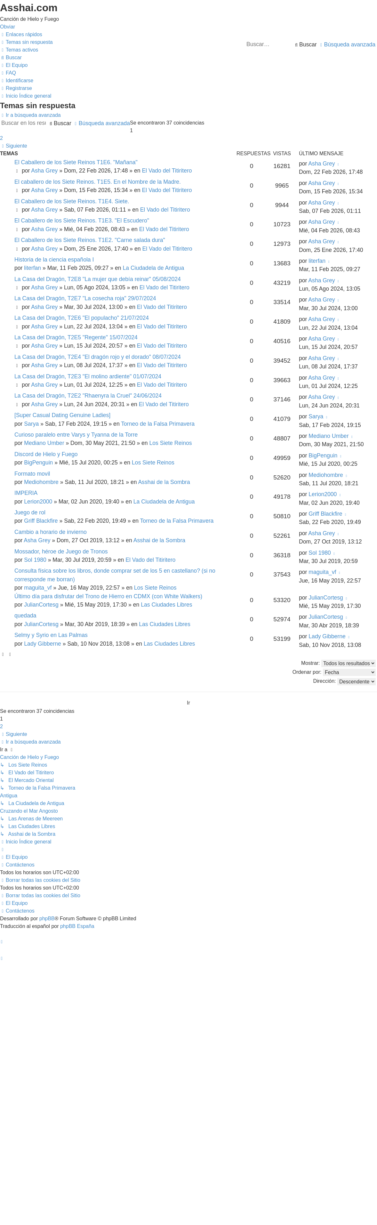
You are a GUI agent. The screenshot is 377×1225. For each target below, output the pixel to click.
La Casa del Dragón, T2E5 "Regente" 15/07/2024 (76, 337)
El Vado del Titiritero (167, 170)
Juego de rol (29, 512)
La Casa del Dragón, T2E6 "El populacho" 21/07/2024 (81, 318)
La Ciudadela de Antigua (153, 268)
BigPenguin (38, 462)
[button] (13, 146)
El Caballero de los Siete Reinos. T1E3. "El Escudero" (81, 220)
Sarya (31, 424)
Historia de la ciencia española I (54, 259)
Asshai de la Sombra (164, 482)
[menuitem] (26, 42)
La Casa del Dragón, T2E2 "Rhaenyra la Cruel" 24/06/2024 (88, 395)
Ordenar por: (334, 672)
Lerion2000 (38, 501)
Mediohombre (41, 482)
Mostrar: (338, 663)
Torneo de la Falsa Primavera (158, 424)
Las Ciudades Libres (166, 604)
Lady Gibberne (42, 644)
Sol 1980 (35, 560)
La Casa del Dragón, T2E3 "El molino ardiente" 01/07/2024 (87, 376)
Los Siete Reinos (170, 443)
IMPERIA (25, 493)
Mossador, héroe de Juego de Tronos (61, 551)
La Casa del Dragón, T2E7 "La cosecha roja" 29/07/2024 (85, 298)
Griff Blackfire (41, 521)
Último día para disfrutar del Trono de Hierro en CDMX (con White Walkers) (108, 596)
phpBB (47, 918)
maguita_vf (38, 587)
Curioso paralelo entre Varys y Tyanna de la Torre (76, 434)
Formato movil (32, 474)
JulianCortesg (41, 604)
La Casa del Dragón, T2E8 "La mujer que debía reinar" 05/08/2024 (97, 279)
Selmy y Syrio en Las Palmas (51, 635)
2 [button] (1, 138)
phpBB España (77, 926)
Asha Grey (44, 170)
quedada (25, 615)
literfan (32, 268)
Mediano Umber (44, 443)
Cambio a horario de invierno (50, 532)
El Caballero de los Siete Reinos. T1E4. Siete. (71, 201)
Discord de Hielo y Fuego (46, 454)
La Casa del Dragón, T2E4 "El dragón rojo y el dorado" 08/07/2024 (97, 357)
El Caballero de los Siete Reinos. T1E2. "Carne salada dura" (89, 240)
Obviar (7, 26)
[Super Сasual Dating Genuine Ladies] (62, 415)
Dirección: (344, 681)
